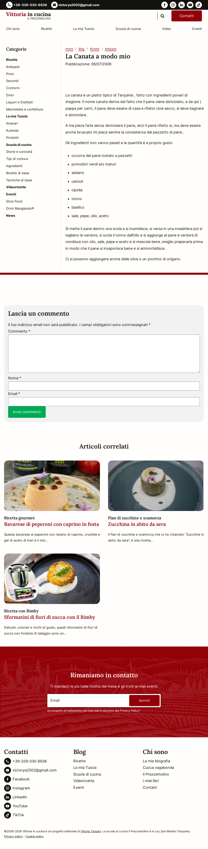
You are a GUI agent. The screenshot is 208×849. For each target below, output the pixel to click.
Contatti (187, 16)
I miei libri (151, 781)
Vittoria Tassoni (91, 831)
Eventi (197, 29)
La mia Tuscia (83, 29)
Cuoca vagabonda (158, 767)
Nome (14, 378)
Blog (81, 48)
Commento (19, 331)
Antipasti (110, 48)
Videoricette (83, 781)
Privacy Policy (129, 710)
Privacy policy (13, 836)
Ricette (46, 29)
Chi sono (13, 29)
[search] (162, 16)
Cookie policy (35, 836)
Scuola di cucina (128, 29)
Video (166, 29)
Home (69, 48)
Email (14, 394)
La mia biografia (156, 761)
